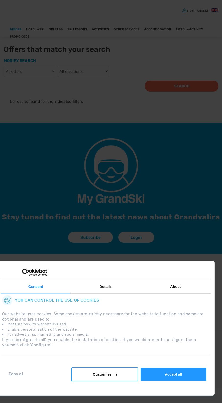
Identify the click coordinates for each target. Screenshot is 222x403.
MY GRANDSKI (197, 10)
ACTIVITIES (100, 29)
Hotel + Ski (35, 29)
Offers (15, 29)
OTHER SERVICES (126, 29)
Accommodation (157, 29)
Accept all (173, 374)
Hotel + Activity (189, 29)
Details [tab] (106, 286)
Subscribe (90, 237)
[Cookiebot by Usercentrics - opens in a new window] (25, 272)
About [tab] (175, 286)
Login (136, 237)
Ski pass (56, 29)
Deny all (16, 374)
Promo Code (20, 36)
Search (181, 86)
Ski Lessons (77, 29)
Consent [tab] (35, 286)
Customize (105, 374)
